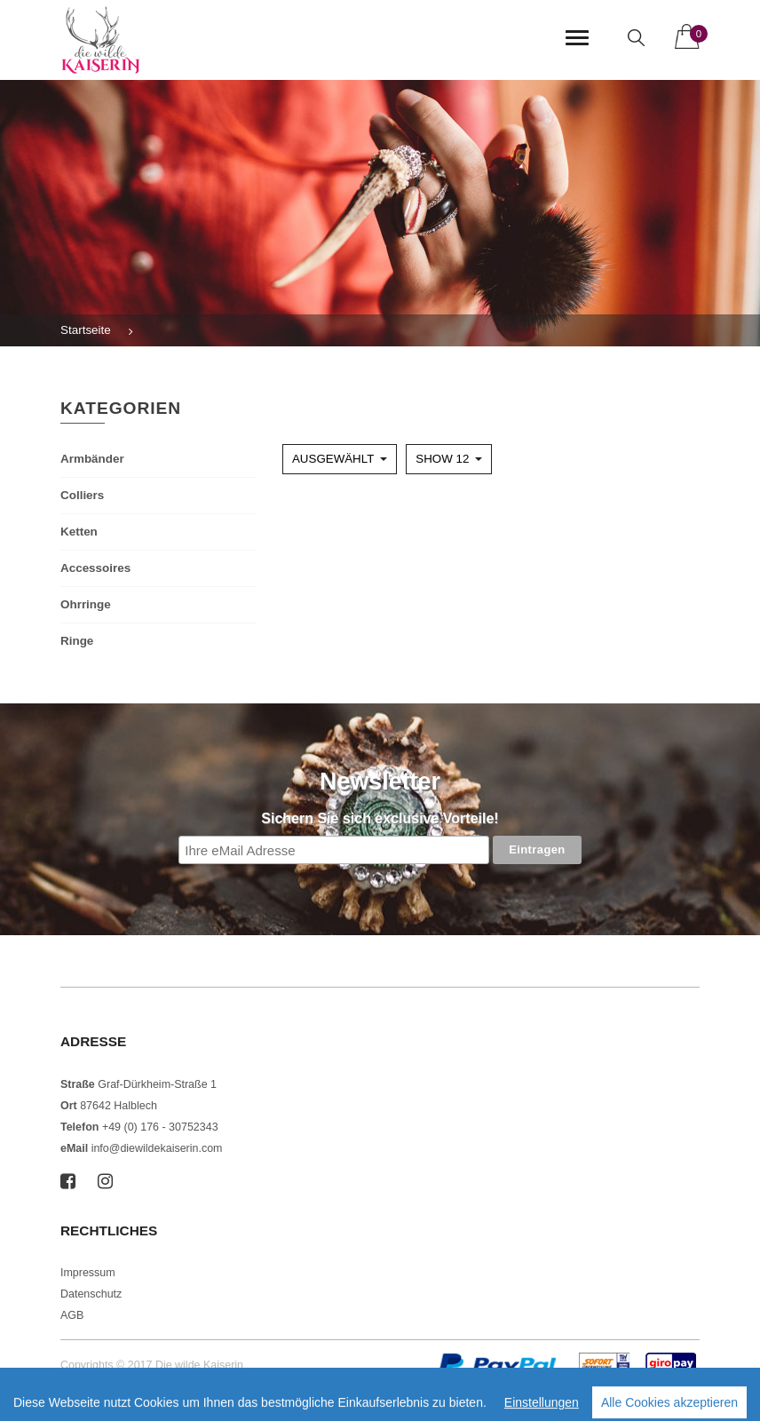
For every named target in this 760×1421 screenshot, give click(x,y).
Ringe (76, 640)
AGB (71, 1315)
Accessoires (95, 568)
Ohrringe (85, 604)
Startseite (85, 330)
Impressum (87, 1272)
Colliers (82, 495)
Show (442, 458)
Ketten (79, 531)
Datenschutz (91, 1294)
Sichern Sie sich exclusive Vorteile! (379, 818)
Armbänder (92, 458)
